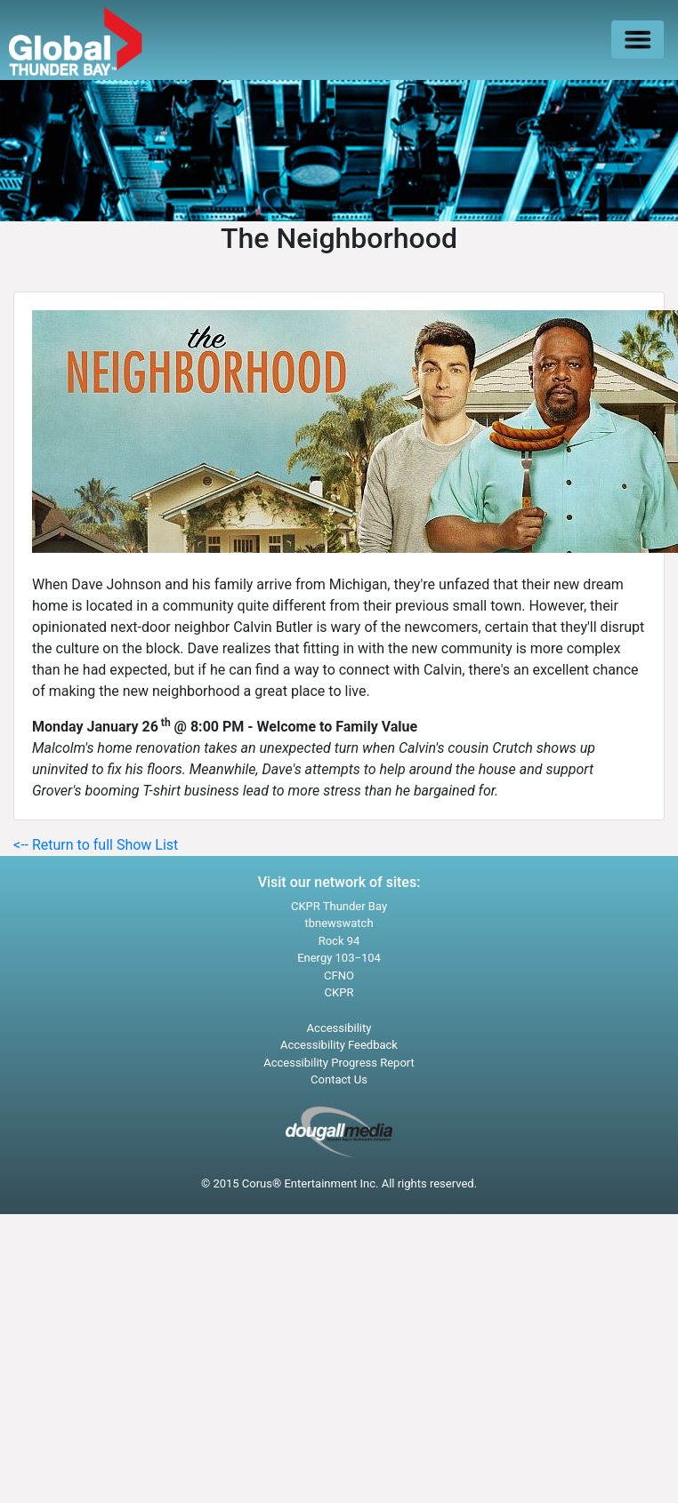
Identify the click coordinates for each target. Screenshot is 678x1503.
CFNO (339, 975)
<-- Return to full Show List (95, 844)
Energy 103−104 (339, 957)
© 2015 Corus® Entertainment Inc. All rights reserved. (339, 1183)
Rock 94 (339, 940)
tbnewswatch (338, 923)
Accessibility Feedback (339, 1044)
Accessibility (339, 1028)
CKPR (339, 992)
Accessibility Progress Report (339, 1062)
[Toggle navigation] (637, 39)
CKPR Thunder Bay (339, 906)
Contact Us (339, 1079)
